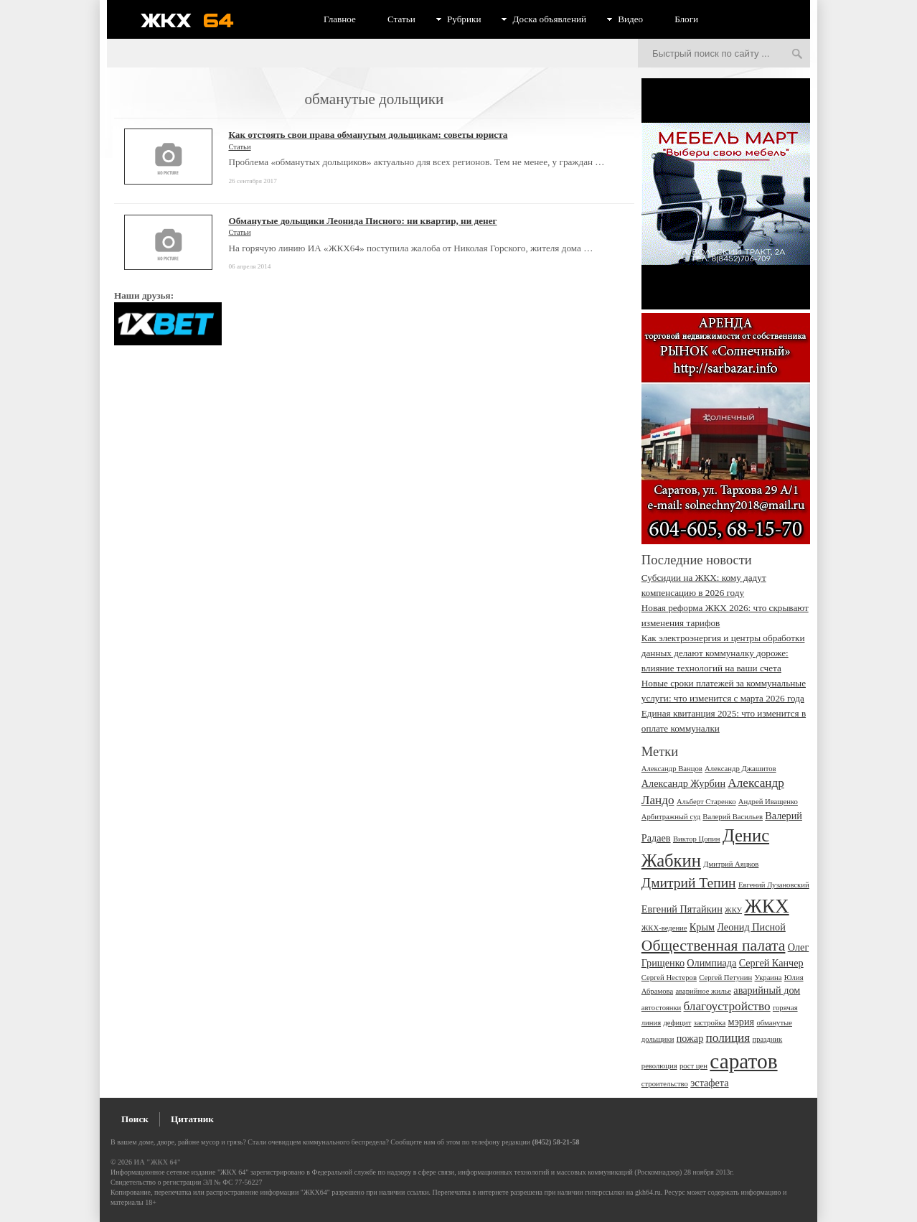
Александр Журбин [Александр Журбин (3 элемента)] (683, 783)
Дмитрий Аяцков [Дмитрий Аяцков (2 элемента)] (730, 864)
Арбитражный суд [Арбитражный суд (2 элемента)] (670, 817)
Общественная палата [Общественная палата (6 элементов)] (713, 945)
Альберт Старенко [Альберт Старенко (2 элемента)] (706, 802)
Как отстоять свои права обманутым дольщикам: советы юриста (367, 134)
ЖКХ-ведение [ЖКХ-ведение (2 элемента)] (664, 928)
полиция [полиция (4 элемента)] (728, 1038)
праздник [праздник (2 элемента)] (767, 1039)
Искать (797, 54)
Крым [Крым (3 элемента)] (702, 927)
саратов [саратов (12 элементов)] (743, 1061)
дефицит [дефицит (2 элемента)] (677, 1023)
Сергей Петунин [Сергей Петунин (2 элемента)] (725, 977)
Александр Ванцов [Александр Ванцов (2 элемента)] (671, 769)
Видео (630, 19)
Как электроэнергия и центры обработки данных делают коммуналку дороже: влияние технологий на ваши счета (723, 653)
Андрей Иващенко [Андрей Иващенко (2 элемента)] (768, 802)
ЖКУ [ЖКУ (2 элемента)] (733, 910)
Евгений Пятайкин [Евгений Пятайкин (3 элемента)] (682, 909)
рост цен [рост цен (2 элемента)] (693, 1066)
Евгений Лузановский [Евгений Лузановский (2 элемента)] (773, 885)
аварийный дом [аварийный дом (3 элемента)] (766, 990)
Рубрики (464, 19)
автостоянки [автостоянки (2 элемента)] (661, 1008)
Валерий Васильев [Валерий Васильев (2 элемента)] (732, 817)
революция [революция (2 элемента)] (659, 1066)
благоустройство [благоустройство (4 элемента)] (727, 1006)
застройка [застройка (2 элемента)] (710, 1023)
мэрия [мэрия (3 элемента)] (741, 1021)
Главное (340, 19)
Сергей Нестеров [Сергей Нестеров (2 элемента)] (669, 977)
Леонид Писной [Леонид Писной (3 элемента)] (751, 927)
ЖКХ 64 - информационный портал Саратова (196, 20)
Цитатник (192, 1119)
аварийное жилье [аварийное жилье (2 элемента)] (703, 991)
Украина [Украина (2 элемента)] (768, 977)
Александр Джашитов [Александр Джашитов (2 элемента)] (740, 769)
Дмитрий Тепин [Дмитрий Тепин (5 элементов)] (688, 882)
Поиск (135, 1119)
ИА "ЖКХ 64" (157, 1162)
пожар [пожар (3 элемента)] (690, 1038)
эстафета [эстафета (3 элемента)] (709, 1082)
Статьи (401, 19)
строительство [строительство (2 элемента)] (664, 1084)
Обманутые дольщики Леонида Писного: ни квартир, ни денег (362, 220)
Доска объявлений (549, 19)
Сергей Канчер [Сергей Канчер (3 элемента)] (771, 963)
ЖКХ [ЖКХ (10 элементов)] (766, 906)
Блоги (686, 19)
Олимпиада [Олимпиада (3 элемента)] (711, 963)
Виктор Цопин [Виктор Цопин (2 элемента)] (696, 839)
